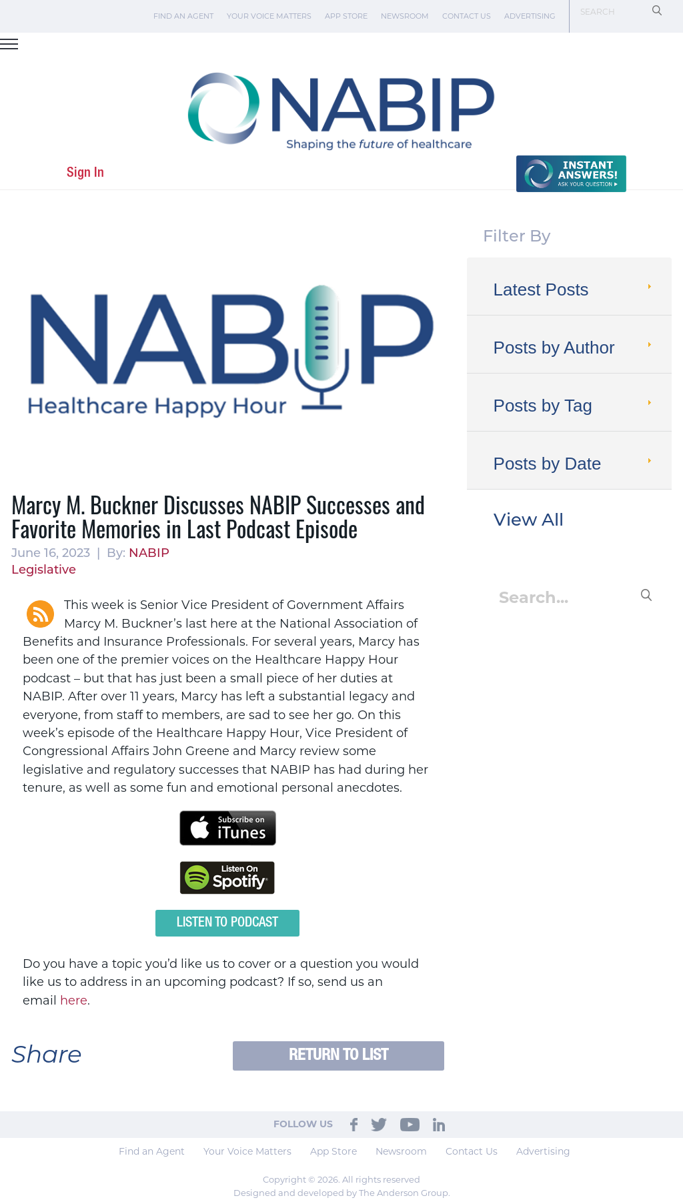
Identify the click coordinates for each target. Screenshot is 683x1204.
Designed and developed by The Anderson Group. (341, 1192)
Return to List (338, 1056)
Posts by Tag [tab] (574, 406)
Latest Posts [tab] (574, 289)
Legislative (43, 570)
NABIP (149, 554)
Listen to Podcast (227, 923)
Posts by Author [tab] (574, 348)
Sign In (85, 173)
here (73, 1000)
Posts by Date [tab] (574, 464)
